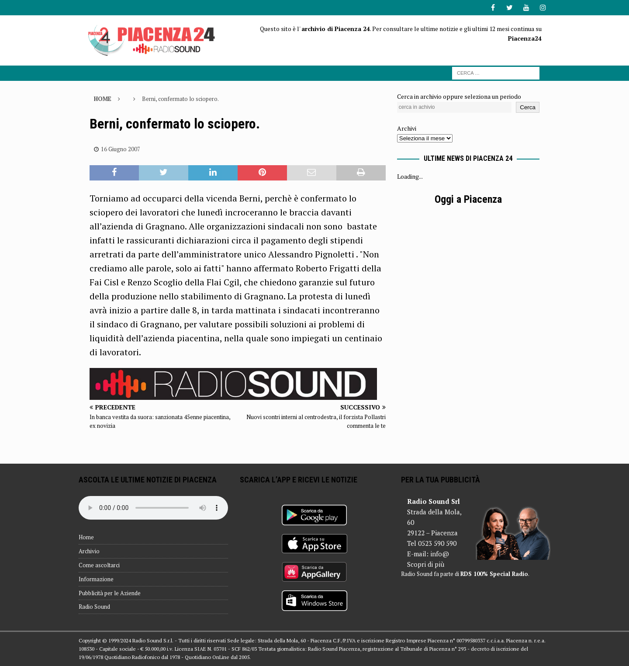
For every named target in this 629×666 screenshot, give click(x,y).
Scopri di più (425, 564)
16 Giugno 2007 (120, 149)
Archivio (89, 551)
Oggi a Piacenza (468, 199)
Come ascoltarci (99, 565)
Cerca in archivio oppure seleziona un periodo (459, 96)
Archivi (406, 128)
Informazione (96, 579)
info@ (439, 553)
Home (86, 537)
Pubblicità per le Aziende (110, 593)
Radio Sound (94, 606)
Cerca (528, 107)
